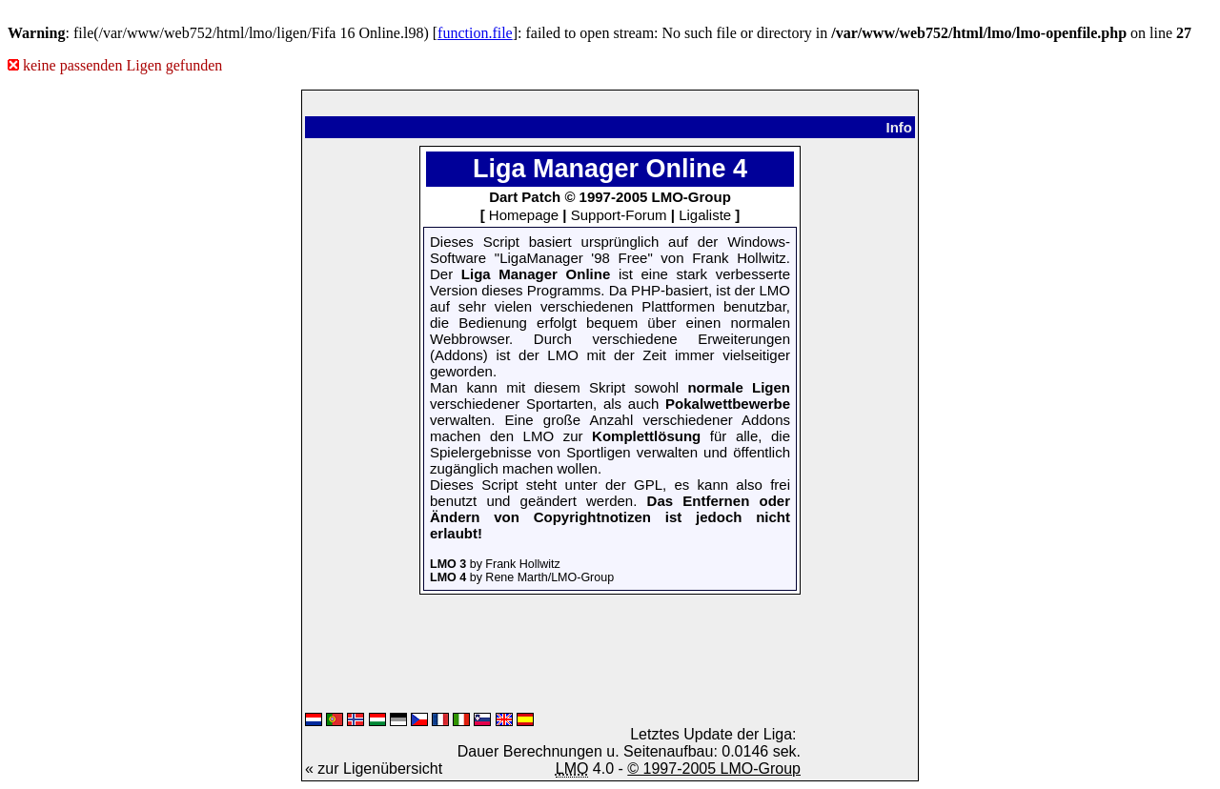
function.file (475, 33)
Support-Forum (619, 215)
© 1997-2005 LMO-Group (714, 768)
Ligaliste (705, 215)
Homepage (524, 215)
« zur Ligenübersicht (373, 768)
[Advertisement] (362, 424)
